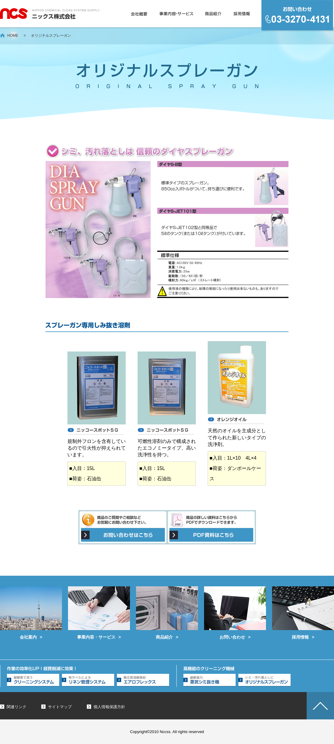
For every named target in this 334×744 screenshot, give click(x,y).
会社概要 (139, 13)
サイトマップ (60, 707)
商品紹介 (213, 13)
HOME (12, 35)
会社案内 (31, 612)
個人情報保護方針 (109, 707)
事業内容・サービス (176, 13)
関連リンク (16, 707)
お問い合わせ (235, 612)
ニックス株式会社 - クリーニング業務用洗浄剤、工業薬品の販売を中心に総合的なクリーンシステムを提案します (50, 13)
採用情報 (242, 13)
